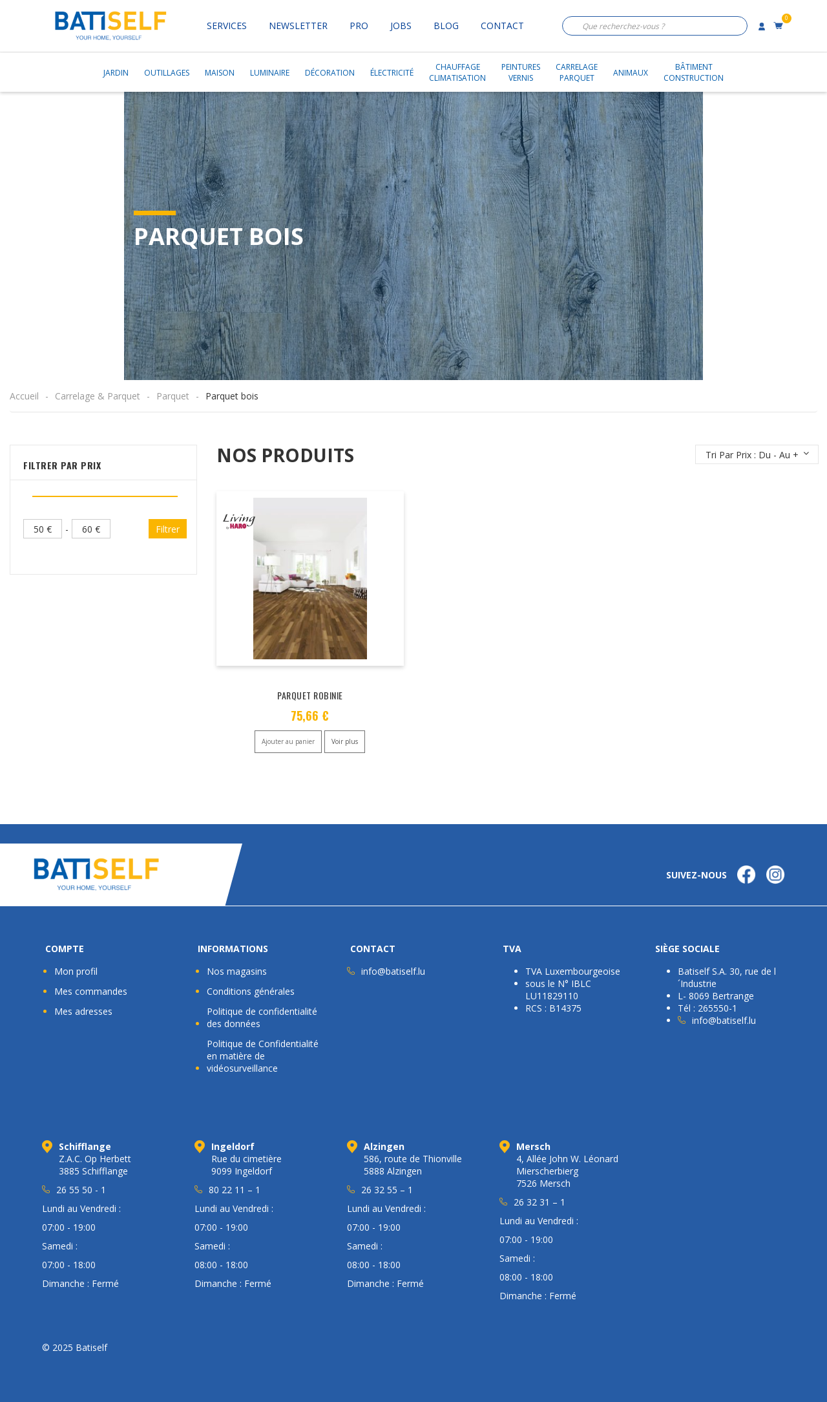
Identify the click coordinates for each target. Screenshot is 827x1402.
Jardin (116, 72)
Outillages (166, 72)
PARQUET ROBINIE (310, 695)
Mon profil (76, 971)
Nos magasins (237, 971)
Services (227, 25)
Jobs (401, 25)
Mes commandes (90, 991)
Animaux (630, 72)
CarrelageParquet (577, 72)
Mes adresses (83, 1011)
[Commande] (757, 454)
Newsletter (298, 25)
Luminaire (269, 72)
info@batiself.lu (393, 971)
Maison (220, 72)
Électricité (392, 72)
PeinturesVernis (520, 72)
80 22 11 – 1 (234, 1190)
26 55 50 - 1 (81, 1190)
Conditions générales (251, 991)
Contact (502, 25)
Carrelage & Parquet (97, 396)
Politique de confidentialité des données (262, 1017)
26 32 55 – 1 (387, 1190)
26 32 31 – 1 (539, 1202)
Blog (446, 25)
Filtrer (168, 529)
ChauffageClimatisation (457, 72)
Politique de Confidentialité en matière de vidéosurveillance (263, 1055)
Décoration (330, 72)
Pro (359, 25)
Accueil (24, 396)
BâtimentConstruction (694, 72)
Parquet (172, 396)
